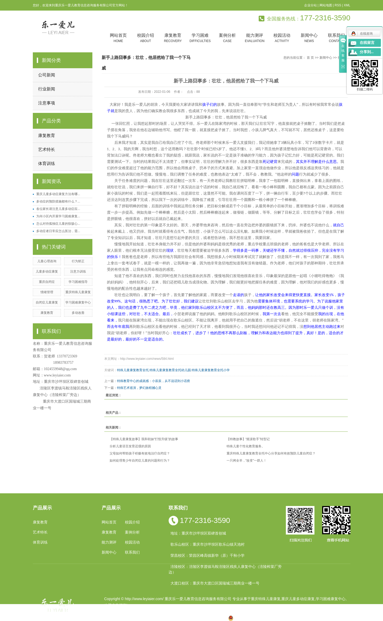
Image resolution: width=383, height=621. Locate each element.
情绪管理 (46, 292)
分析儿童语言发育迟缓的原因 (130, 446)
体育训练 (46, 163)
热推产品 (111, 618)
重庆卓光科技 (210, 611)
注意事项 (46, 103)
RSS (338, 5)
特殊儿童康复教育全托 (133, 370)
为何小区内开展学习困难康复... (58, 216)
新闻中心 (309, 38)
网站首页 (118, 38)
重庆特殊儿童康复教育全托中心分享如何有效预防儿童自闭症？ (271, 453)
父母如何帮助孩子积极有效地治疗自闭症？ (140, 453)
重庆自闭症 (47, 282)
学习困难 (200, 38)
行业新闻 (46, 89)
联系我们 (336, 38)
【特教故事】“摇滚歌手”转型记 (248, 439)
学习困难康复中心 (78, 302)
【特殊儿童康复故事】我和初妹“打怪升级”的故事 (144, 439)
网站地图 (325, 5)
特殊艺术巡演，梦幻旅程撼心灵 (139, 388)
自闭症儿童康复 (47, 302)
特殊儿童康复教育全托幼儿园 (170, 370)
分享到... (367, 52)
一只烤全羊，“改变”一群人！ (247, 460)
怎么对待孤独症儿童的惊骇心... (58, 224)
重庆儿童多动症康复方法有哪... (58, 194)
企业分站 (310, 5)
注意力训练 (78, 271)
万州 (198, 618)
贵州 (189, 618)
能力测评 (254, 38)
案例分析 (227, 38)
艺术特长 (46, 149)
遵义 (215, 618)
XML (347, 5)
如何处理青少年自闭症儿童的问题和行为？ (140, 460)
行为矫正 (78, 261)
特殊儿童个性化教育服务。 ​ (246, 446)
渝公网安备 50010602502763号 (257, 618)
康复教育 (173, 38)
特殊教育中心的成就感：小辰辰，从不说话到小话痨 (153, 381)
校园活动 (282, 38)
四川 (164, 618)
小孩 (155, 618)
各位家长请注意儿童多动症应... (58, 209)
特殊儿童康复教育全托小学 (211, 370)
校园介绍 (145, 38)
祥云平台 (171, 611)
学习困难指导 (78, 282)
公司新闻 (46, 75)
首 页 (310, 57)
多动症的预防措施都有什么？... (58, 201)
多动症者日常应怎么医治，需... (58, 231)
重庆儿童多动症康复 (298, 599)
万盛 (223, 618)
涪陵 (181, 618)
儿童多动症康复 (47, 271)
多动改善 (78, 313)
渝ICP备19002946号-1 (122, 611)
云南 (172, 618)
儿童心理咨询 (46, 261)
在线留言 (367, 43)
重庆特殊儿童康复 (78, 292)
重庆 (147, 618)
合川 (206, 618)
